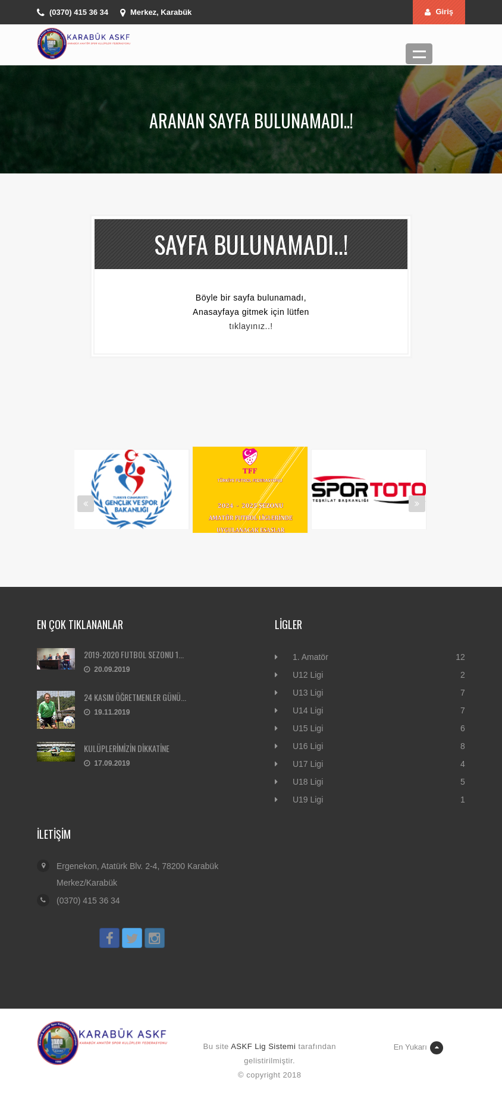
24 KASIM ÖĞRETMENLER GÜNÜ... (135, 697)
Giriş (439, 11)
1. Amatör (310, 657)
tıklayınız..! (250, 326)
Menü (419, 53)
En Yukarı (418, 1047)
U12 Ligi (308, 675)
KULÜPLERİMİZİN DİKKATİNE (127, 748)
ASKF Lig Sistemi (263, 1046)
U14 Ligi (308, 710)
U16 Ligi (308, 746)
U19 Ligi (308, 799)
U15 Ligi (308, 728)
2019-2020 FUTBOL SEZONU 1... (134, 654)
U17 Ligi (308, 764)
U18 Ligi (308, 781)
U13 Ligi (308, 692)
